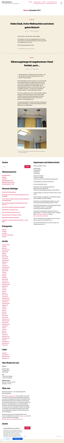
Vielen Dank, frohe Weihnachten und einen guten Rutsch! (32, 25)
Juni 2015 (4, 293)
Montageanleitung (37, 2)
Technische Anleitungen (8, 238)
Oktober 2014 (5, 305)
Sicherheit (44, 2)
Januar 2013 (5, 338)
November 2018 (6, 253)
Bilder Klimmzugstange (23, 155)
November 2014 (6, 304)
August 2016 (5, 274)
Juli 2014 (4, 311)
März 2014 (4, 317)
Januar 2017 (5, 269)
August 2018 (5, 255)
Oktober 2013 (5, 326)
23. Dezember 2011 (35, 31)
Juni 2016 (4, 278)
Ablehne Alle (7, 438)
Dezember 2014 (6, 302)
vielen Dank (33, 48)
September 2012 (6, 342)
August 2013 (5, 329)
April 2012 (4, 343)
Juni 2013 (4, 333)
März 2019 (4, 252)
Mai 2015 (4, 295)
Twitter (22, 423)
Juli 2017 (4, 267)
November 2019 (6, 248)
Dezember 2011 (6, 345)
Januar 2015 (5, 300)
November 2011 (6, 347)
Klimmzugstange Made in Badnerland (11, 221)
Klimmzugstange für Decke (51, 3)
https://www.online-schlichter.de (41, 219)
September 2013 (6, 328)
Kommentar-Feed (6, 360)
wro (28, 31)
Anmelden (4, 357)
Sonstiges (32, 19)
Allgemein (4, 233)
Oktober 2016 (5, 272)
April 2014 (4, 316)
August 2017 (5, 266)
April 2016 (4, 281)
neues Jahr (28, 48)
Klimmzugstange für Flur (52, 2)
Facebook (15, 423)
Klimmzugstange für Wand (39, 3)
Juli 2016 (4, 276)
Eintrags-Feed (5, 358)
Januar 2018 (5, 262)
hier (51, 224)
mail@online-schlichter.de (42, 218)
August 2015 (5, 290)
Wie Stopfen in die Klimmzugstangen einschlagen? (14, 211)
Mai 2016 (4, 279)
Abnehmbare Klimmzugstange (9, 196)
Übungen (30, 2)
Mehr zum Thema (20, 436)
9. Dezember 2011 (35, 73)
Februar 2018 (5, 260)
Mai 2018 (4, 257)
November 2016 (6, 271)
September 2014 (6, 307)
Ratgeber (21, 420)
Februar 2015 (5, 298)
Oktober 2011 (5, 349)
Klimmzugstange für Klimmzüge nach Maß (12, 218)
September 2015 (6, 288)
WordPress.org (6, 362)
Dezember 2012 (6, 340)
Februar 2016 (5, 283)
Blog (25, 420)
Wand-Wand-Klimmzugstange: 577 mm (12, 216)
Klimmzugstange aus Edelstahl (33, 155)
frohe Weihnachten (22, 48)
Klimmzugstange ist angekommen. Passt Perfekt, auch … (32, 65)
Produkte (4, 235)
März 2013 (4, 336)
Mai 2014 (4, 314)
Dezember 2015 (6, 286)
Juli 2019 (4, 250)
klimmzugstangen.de (7, 2)
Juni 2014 (4, 312)
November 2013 (6, 324)
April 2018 (4, 259)
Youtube (4, 423)
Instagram (9, 423)
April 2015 (4, 297)
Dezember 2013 (6, 323)
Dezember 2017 (6, 264)
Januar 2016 (5, 285)
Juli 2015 (4, 291)
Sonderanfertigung (23, 156)
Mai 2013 (4, 335)
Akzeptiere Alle (17, 438)
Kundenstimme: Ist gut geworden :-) (11, 213)
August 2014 (5, 309)
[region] (13, 434)
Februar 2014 (5, 319)
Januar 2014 (5, 321)
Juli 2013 (4, 331)
